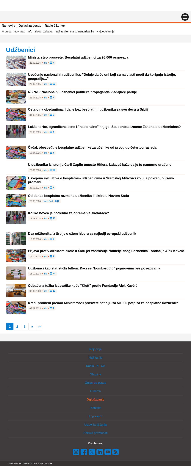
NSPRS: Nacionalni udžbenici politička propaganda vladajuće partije (82, 92)
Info (30, 31)
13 (52, 218)
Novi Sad (19, 31)
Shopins (95, 374)
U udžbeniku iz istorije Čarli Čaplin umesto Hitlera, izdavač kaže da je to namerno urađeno (99, 165)
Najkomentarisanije (82, 31)
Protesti (6, 31)
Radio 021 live (55, 25)
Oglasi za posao (30, 25)
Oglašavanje (95, 399)
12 (52, 291)
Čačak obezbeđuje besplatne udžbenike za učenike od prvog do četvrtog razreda (92, 147)
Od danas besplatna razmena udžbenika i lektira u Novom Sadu (78, 196)
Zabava (47, 31)
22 (52, 84)
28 (52, 170)
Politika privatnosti (96, 433)
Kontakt (95, 407)
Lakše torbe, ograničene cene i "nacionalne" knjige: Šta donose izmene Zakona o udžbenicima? (104, 127)
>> (39, 326)
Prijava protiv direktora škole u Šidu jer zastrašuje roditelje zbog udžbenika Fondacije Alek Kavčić (106, 251)
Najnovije (8, 25)
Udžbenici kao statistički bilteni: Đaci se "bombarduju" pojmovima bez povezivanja (94, 268)
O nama (95, 391)
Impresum (95, 416)
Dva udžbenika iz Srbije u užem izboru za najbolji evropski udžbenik (82, 234)
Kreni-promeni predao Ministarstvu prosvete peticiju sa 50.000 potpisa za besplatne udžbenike (103, 303)
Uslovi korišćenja (95, 424)
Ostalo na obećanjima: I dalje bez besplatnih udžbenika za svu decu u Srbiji (88, 109)
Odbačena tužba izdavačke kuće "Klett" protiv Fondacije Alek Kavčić (82, 286)
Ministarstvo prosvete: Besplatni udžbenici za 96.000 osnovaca (78, 57)
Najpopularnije (105, 31)
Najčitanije (61, 31)
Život (38, 31)
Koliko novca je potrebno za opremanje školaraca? (68, 213)
